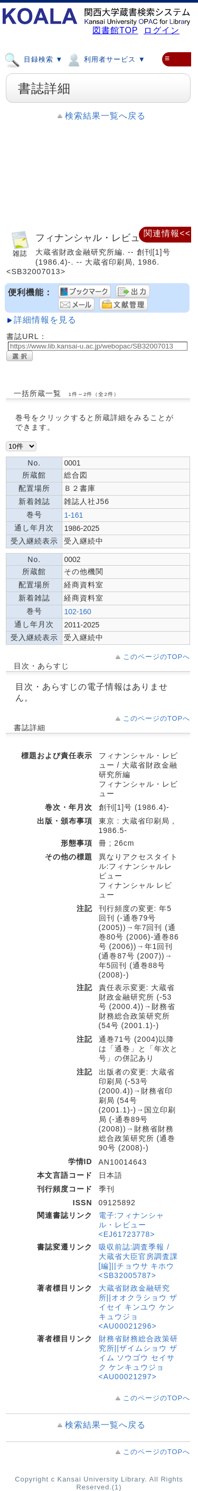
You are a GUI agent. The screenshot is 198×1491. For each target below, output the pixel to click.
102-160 (77, 611)
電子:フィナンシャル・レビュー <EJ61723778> (132, 1224)
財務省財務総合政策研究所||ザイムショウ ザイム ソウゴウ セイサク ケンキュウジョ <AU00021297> (138, 1357)
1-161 (73, 515)
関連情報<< (167, 233)
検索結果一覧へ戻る (105, 115)
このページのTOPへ (156, 657)
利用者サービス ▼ (105, 59)
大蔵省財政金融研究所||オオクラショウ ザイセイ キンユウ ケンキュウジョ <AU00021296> (138, 1307)
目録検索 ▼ (33, 59)
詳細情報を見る (45, 319)
